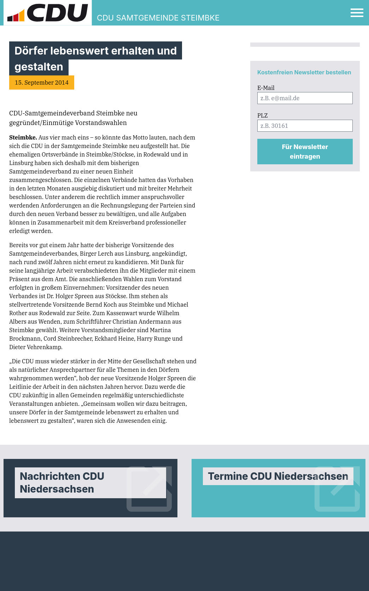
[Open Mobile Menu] (356, 12)
